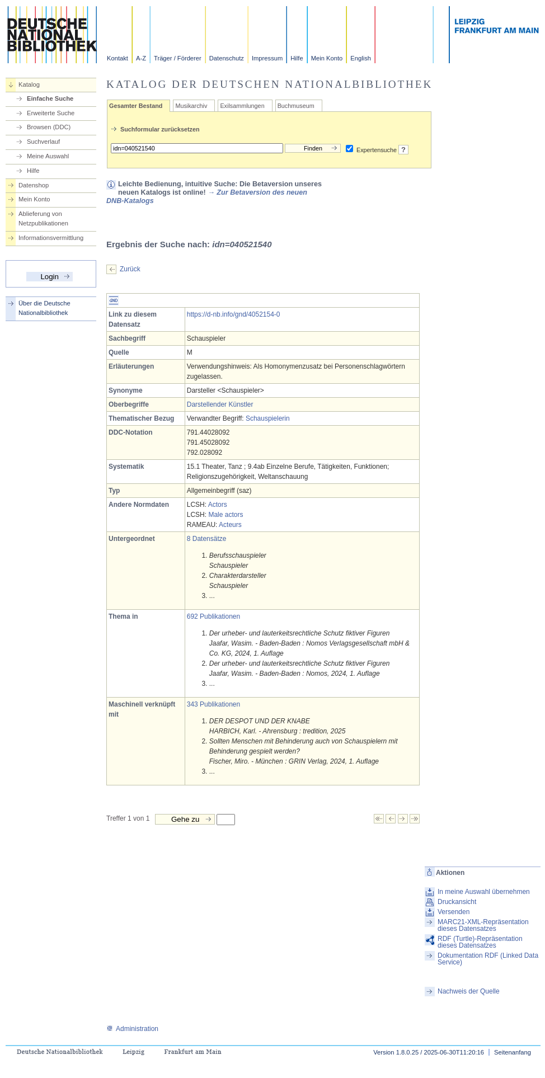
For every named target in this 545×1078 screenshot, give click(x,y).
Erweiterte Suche (50, 113)
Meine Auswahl (48, 156)
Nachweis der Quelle (469, 991)
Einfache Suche (50, 98)
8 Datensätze (207, 539)
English (360, 58)
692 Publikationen (213, 616)
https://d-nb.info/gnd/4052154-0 (233, 314)
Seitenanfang (512, 1052)
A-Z (141, 58)
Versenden (453, 912)
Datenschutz (226, 58)
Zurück (130, 269)
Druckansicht (457, 902)
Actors (217, 505)
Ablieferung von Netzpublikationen (43, 218)
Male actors (225, 515)
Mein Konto (327, 58)
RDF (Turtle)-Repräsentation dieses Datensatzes (480, 942)
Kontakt (117, 58)
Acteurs (230, 525)
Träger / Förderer (177, 58)
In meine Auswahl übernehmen (484, 892)
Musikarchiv (191, 105)
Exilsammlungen (242, 105)
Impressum (267, 58)
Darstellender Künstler (220, 404)
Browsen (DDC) (49, 127)
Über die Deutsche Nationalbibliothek (44, 308)
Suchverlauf (43, 141)
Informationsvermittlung (50, 237)
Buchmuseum (296, 105)
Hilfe (296, 58)
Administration (132, 1029)
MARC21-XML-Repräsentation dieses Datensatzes (483, 925)
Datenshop (33, 185)
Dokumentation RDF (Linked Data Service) (488, 959)
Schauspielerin (268, 418)
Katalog (29, 84)
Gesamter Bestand (135, 105)
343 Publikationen (213, 704)
